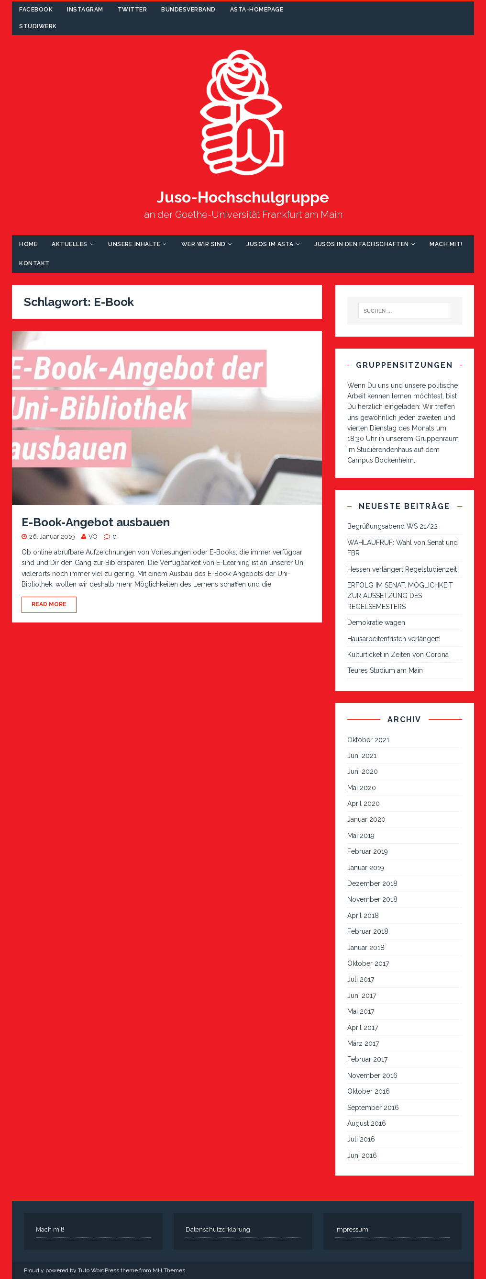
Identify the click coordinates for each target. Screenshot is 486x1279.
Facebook (36, 9)
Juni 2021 (361, 755)
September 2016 (373, 1107)
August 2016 (366, 1123)
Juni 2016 (362, 1155)
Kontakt (34, 263)
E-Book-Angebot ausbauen (96, 522)
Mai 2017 (360, 1011)
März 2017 (363, 1043)
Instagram (85, 9)
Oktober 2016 (368, 1091)
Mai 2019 (361, 835)
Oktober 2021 (368, 740)
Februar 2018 (367, 931)
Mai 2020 (361, 788)
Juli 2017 (360, 979)
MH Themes (169, 1270)
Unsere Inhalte (134, 244)
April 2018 (363, 915)
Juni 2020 (362, 771)
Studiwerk (38, 26)
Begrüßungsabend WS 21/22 (392, 526)
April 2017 (362, 1027)
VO (93, 536)
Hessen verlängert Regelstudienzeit (402, 569)
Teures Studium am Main (385, 670)
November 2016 (372, 1075)
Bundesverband (188, 9)
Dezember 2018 (372, 883)
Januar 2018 (366, 947)
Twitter (132, 9)
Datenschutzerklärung (218, 1229)
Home (28, 244)
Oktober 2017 (368, 963)
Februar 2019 (367, 851)
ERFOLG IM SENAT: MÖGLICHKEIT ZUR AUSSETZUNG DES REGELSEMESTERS (400, 596)
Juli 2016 (361, 1139)
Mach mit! (446, 244)
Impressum (351, 1229)
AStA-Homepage (257, 9)
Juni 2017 (361, 995)
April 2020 (363, 803)
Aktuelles (70, 244)
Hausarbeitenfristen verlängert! (394, 639)
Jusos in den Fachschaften (361, 244)
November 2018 (372, 899)
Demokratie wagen (376, 622)
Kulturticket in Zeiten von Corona (398, 654)
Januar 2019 (365, 868)
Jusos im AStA (270, 244)
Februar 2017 (367, 1059)
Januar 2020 (366, 819)
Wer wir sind (203, 244)
